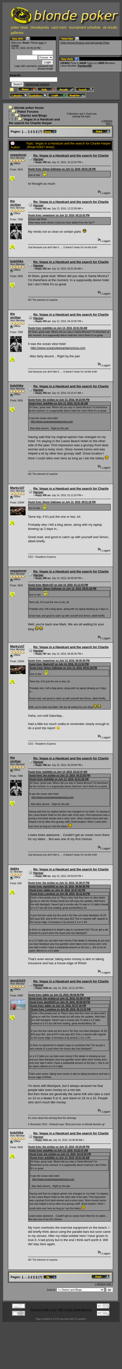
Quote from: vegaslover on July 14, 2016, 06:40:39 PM (58, 660)
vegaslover (18, 155)
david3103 (17, 980)
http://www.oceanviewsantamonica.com (58, 348)
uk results (110, 27)
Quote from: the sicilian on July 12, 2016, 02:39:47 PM (58, 883)
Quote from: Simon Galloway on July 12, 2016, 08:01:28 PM (61, 169)
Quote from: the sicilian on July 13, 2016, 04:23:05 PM (58, 399)
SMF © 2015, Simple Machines (75, 1309)
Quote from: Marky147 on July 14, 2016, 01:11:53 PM (58, 585)
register (15, 45)
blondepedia (40, 27)
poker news (19, 27)
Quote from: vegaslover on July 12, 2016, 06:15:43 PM (58, 215)
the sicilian (15, 203)
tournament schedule (85, 27)
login (41, 42)
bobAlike (16, 261)
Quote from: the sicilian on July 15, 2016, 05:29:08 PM (58, 1147)
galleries (17, 33)
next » (109, 123)
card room (59, 27)
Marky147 (17, 488)
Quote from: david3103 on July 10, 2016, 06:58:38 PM (59, 886)
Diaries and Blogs (33, 115)
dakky (14, 868)
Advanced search (37, 84)
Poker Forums (27, 111)
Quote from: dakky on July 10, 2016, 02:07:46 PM (57, 890)
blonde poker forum (29, 108)
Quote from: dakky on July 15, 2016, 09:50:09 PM (56, 995)
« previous (106, 120)
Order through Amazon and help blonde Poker (84, 42)
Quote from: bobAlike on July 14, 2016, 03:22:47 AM (57, 772)
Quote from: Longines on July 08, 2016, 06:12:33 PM (60, 893)
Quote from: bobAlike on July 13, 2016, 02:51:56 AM (57, 328)
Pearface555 (85, 65)
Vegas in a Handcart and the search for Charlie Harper (34, 121)
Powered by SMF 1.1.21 (43, 1309)
